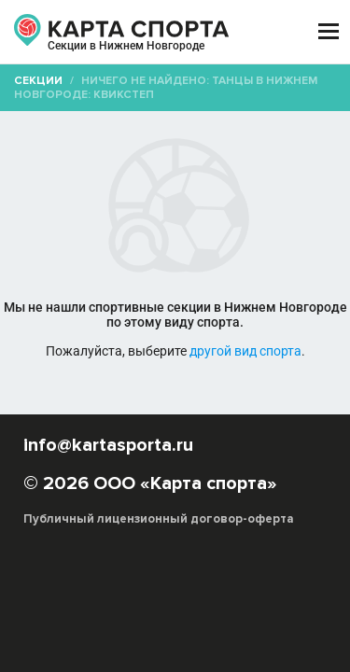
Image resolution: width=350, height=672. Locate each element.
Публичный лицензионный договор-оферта (158, 518)
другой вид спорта (245, 350)
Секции (38, 81)
